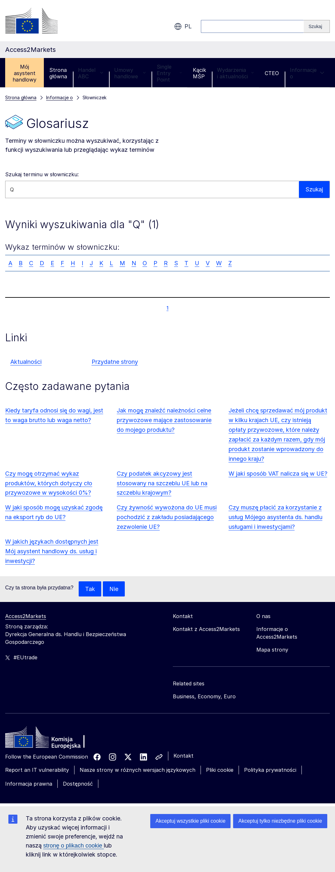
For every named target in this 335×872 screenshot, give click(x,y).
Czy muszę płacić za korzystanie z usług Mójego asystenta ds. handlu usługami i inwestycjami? (275, 517)
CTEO (272, 73)
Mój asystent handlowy (24, 73)
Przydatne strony (115, 361)
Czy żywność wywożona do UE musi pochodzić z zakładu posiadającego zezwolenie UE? (167, 517)
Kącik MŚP (199, 73)
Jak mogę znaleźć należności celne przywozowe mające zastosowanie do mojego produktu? (164, 420)
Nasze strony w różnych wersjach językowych (137, 770)
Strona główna (58, 73)
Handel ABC (90, 73)
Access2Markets (25, 616)
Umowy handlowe (130, 73)
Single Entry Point (169, 73)
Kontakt (183, 756)
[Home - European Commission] (52, 739)
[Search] (317, 26)
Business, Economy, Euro (204, 696)
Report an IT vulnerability (37, 770)
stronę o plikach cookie (73, 845)
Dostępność (78, 783)
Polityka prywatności (270, 770)
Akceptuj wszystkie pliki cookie (190, 821)
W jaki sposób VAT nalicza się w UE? (278, 473)
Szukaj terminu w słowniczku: (42, 174)
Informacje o (307, 73)
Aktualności (26, 361)
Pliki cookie (219, 770)
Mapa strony (272, 650)
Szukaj (314, 189)
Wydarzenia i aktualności (235, 73)
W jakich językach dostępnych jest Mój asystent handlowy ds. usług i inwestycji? (51, 551)
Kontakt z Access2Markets (206, 629)
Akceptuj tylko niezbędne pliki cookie (280, 821)
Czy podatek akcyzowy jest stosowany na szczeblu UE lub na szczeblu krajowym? (162, 483)
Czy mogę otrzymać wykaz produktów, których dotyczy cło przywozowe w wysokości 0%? (48, 483)
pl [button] (183, 26)
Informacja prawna (28, 783)
